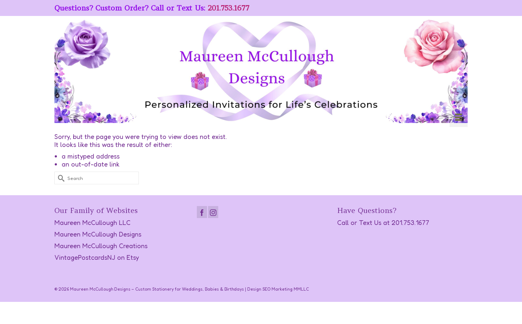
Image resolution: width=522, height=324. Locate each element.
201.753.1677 (228, 7)
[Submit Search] (59, 178)
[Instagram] (213, 212)
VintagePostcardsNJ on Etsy (96, 257)
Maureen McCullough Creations (101, 246)
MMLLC (301, 289)
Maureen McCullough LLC (92, 222)
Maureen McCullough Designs (97, 234)
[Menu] (459, 118)
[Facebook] (202, 212)
